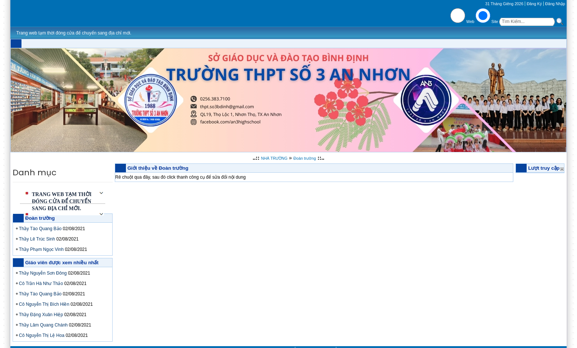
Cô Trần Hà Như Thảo (41, 283)
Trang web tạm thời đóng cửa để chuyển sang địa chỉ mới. (61, 201)
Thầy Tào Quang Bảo (40, 228)
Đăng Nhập (555, 3)
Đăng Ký (534, 3)
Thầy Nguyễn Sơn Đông (43, 273)
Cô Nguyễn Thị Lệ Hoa (41, 335)
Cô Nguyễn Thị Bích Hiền (44, 304)
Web (470, 21)
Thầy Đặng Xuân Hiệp (41, 314)
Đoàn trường (304, 158)
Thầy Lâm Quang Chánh (43, 325)
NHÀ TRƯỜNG (274, 158)
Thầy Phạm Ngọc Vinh (41, 249)
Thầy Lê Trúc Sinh (37, 239)
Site (494, 21)
